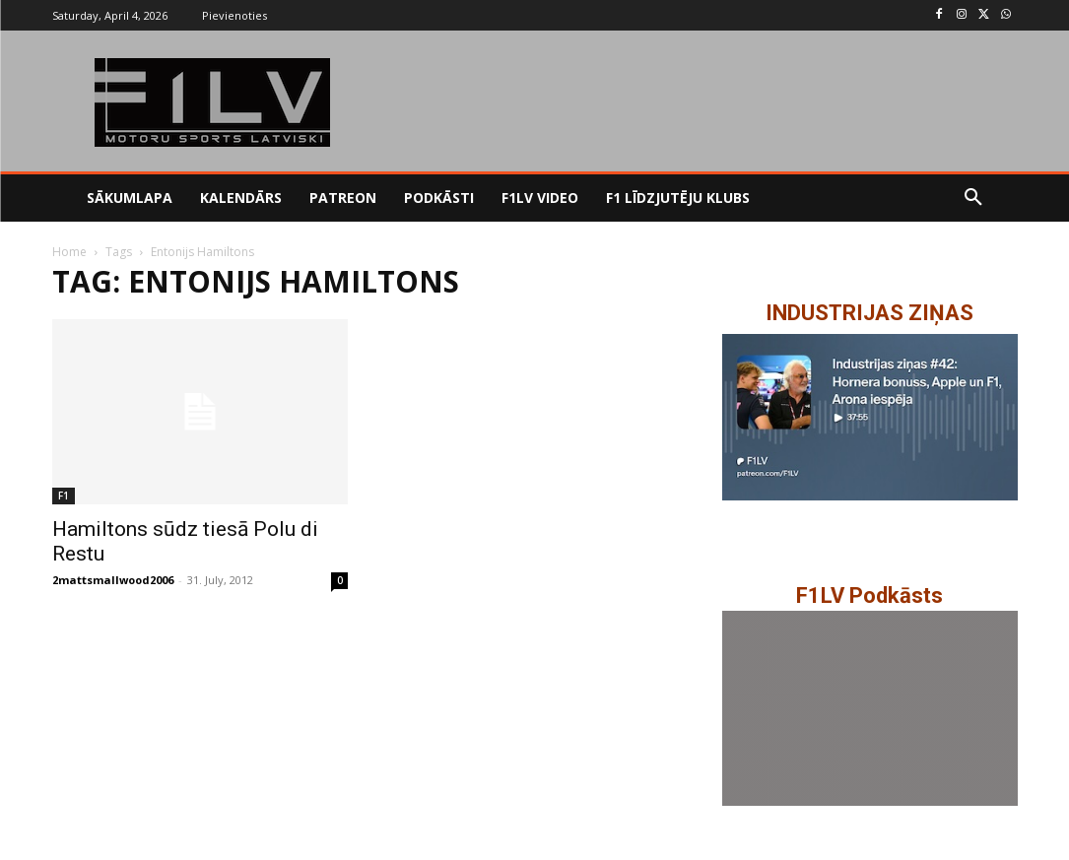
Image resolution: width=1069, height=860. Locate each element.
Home (69, 251)
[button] (973, 198)
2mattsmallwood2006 (112, 579)
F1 (63, 495)
